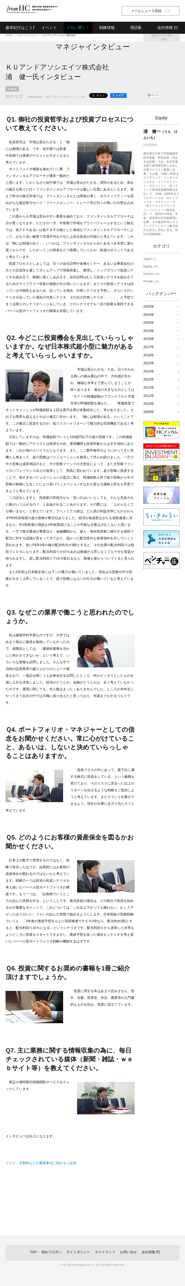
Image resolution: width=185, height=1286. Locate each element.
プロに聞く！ (78, 28)
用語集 (136, 28)
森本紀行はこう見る (20, 28)
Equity (12, 89)
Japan (150, 259)
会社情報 (148, 1252)
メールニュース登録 (150, 11)
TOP (33, 1252)
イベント (49, 28)
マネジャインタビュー (27, 35)
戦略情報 (107, 28)
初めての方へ (51, 1252)
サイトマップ (105, 1252)
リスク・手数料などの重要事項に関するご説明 (41, 1163)
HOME (9, 35)
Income (151, 274)
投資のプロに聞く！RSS (164, 37)
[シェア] (118, 95)
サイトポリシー (78, 1252)
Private (151, 281)
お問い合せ (128, 1252)
